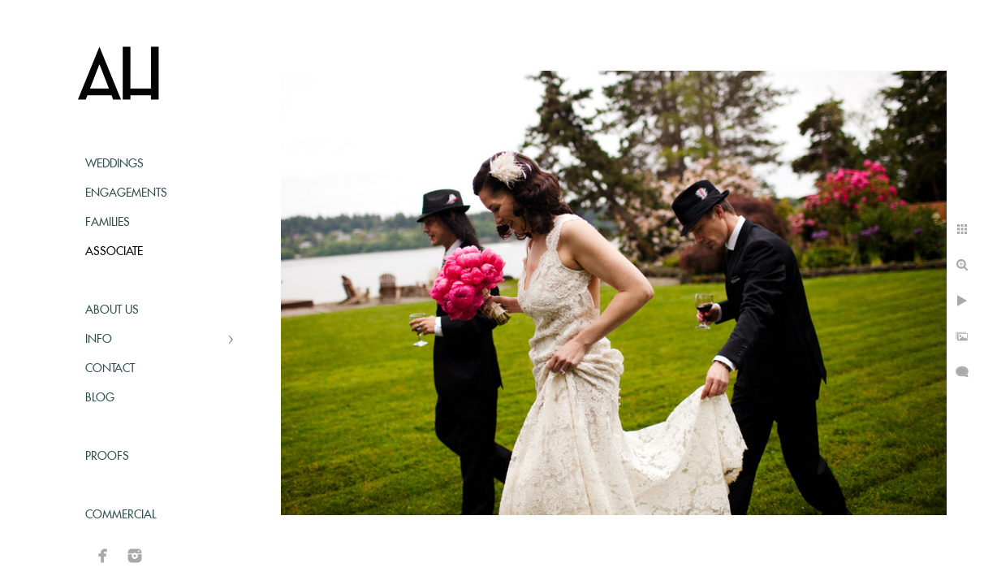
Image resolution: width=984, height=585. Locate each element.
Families (107, 222)
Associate (114, 251)
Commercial (120, 515)
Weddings (114, 164)
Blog (99, 398)
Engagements (126, 193)
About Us (112, 310)
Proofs (107, 456)
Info (98, 339)
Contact (110, 368)
